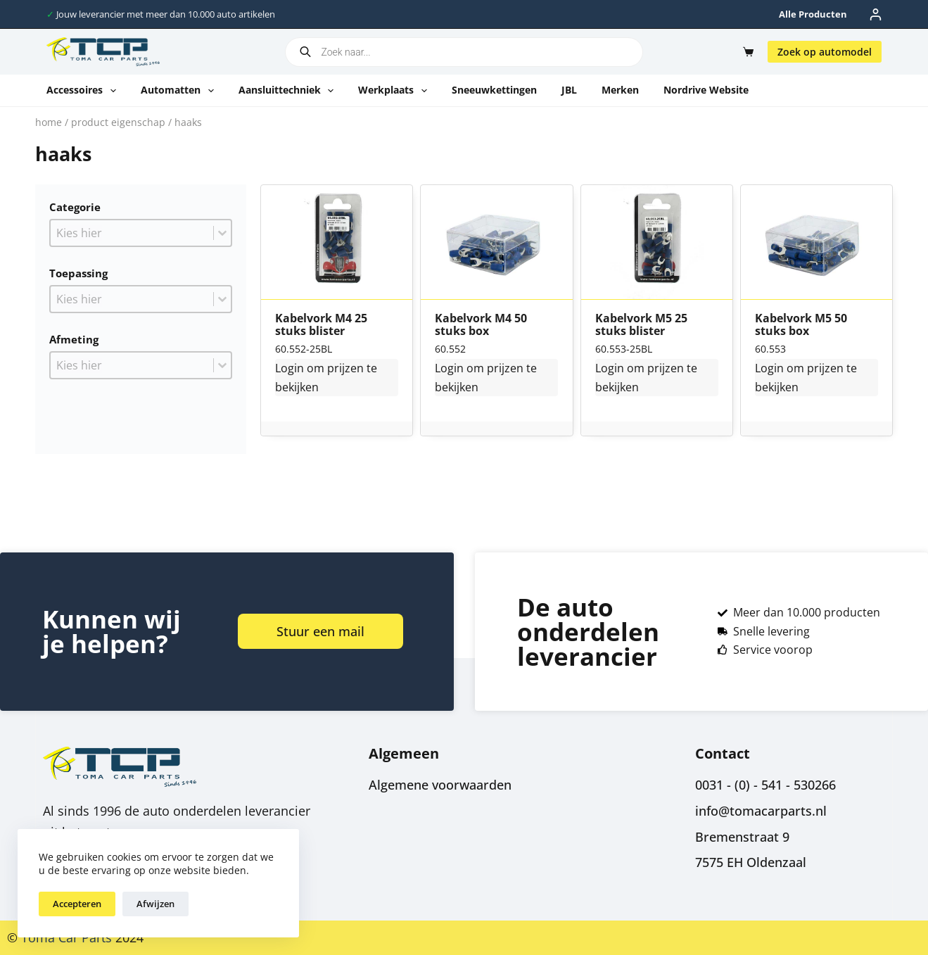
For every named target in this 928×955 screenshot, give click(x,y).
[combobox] (132, 233)
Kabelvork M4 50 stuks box (481, 324)
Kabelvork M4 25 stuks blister (321, 324)
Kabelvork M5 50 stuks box (801, 324)
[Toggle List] (222, 233)
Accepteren (77, 903)
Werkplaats (395, 90)
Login (289, 368)
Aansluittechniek (289, 90)
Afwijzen (155, 903)
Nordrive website (706, 89)
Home (48, 122)
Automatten (180, 90)
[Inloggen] (876, 14)
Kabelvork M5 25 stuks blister (641, 324)
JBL (569, 89)
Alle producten (813, 14)
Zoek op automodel (824, 51)
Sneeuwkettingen (494, 89)
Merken (620, 89)
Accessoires (84, 90)
